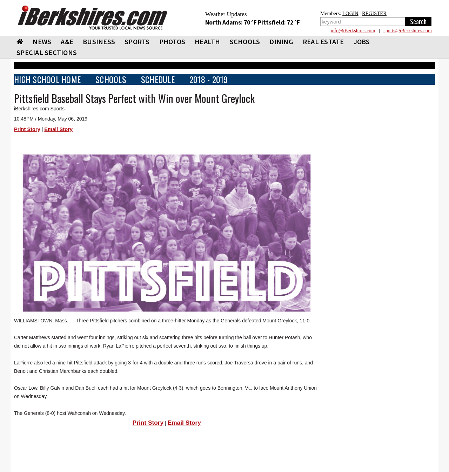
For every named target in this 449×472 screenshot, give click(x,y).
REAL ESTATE (323, 41)
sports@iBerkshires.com (407, 30)
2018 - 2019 (208, 79)
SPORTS (137, 41)
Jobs (362, 41)
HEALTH (207, 41)
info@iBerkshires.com (353, 30)
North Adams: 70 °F (231, 22)
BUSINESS (99, 41)
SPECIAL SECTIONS (46, 52)
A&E (67, 41)
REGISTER (374, 13)
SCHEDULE (158, 79)
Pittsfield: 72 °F (279, 22)
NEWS (42, 41)
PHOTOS (172, 41)
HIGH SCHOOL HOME (47, 79)
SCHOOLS (245, 41)
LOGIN (350, 13)
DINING (281, 41)
